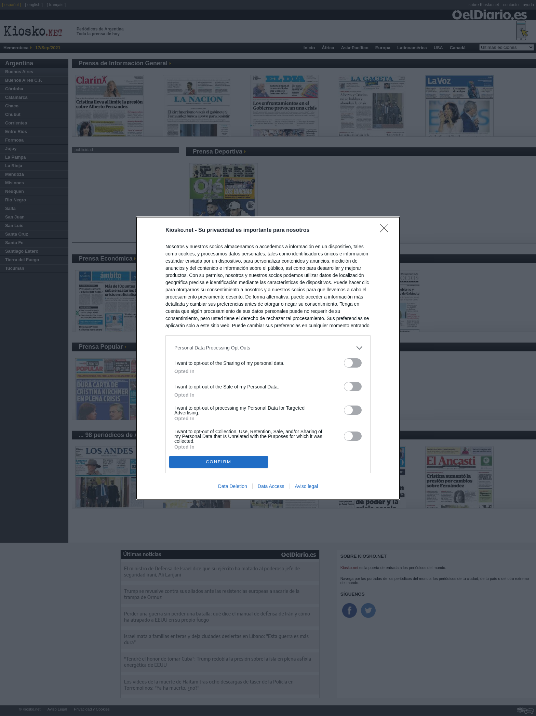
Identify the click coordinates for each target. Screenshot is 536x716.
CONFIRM (218, 461)
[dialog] (268, 358)
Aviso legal (306, 486)
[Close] (386, 230)
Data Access (271, 486)
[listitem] (268, 348)
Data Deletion (232, 486)
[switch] (353, 363)
